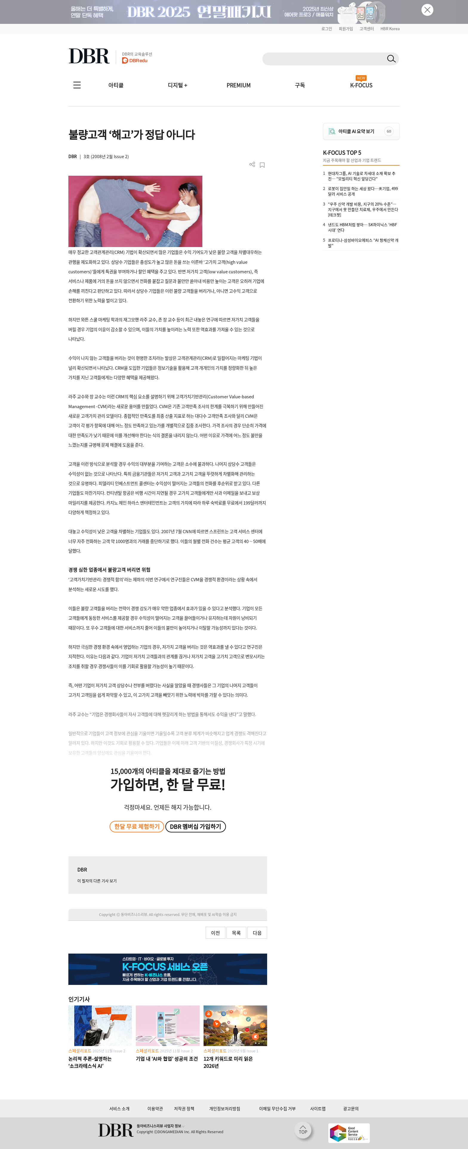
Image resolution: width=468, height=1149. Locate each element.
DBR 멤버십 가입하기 (195, 826)
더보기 (252, 164)
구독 (300, 85)
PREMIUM (239, 85)
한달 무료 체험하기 (137, 826)
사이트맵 (318, 1108)
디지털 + (177, 85)
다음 (257, 932)
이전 (215, 932)
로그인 (326, 28)
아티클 (116, 85)
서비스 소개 (119, 1108)
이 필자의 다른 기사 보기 (97, 880)
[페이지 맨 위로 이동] (305, 1132)
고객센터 (367, 28)
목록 (236, 932)
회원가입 (346, 28)
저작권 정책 (184, 1108)
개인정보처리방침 (224, 1108)
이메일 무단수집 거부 (277, 1108)
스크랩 (262, 165)
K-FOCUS (361, 85)
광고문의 (351, 1108)
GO (389, 131)
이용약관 (155, 1108)
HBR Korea (390, 28)
